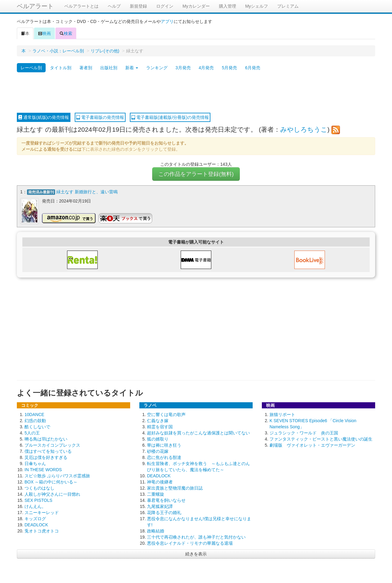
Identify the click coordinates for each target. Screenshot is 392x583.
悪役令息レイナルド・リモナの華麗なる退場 (190, 543)
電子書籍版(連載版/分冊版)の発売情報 (170, 117)
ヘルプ (114, 6)
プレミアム (288, 6)
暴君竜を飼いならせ (166, 500)
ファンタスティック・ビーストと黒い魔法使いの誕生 (321, 439)
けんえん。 (35, 506)
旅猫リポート (282, 414)
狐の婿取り (157, 439)
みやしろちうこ (303, 129)
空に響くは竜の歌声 (166, 414)
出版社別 (108, 67)
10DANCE (34, 414)
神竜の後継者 (160, 481)
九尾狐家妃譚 (160, 506)
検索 (65, 33)
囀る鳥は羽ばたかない (45, 439)
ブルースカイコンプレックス (52, 445)
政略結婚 (155, 530)
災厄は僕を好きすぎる (45, 457)
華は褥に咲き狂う (164, 445)
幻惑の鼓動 (35, 420)
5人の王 (32, 432)
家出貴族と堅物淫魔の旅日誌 (175, 488)
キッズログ (35, 518)
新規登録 (138, 6)
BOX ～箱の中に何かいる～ (50, 481)
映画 (44, 33)
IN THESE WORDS (43, 469)
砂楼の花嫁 (157, 451)
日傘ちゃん (35, 463)
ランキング (157, 67)
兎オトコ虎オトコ (41, 530)
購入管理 (227, 6)
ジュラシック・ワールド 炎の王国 (304, 432)
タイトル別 (60, 67)
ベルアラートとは (81, 6)
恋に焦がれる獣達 (164, 457)
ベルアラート (35, 6)
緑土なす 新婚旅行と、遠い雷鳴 (87, 191)
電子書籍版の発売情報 (100, 117)
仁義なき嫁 (157, 420)
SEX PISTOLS (38, 500)
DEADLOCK (36, 524)
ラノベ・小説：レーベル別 (58, 50)
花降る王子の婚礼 (164, 512)
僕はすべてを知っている (48, 451)
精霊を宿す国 (160, 426)
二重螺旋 (155, 494)
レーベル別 (31, 67)
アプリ (167, 21)
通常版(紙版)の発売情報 (43, 117)
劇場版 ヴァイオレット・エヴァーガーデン (312, 445)
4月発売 (206, 67)
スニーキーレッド (41, 512)
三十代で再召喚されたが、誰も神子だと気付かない (196, 537)
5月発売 (229, 67)
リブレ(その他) (105, 50)
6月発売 (252, 67)
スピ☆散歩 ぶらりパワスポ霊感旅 (57, 475)
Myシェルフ (256, 6)
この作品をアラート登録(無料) (196, 174)
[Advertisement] (196, 93)
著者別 (85, 67)
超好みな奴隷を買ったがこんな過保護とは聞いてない (198, 432)
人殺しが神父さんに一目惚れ (52, 494)
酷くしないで (37, 426)
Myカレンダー (196, 6)
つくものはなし (39, 488)
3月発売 (183, 67)
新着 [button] (131, 67)
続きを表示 (196, 553)
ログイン (164, 6)
